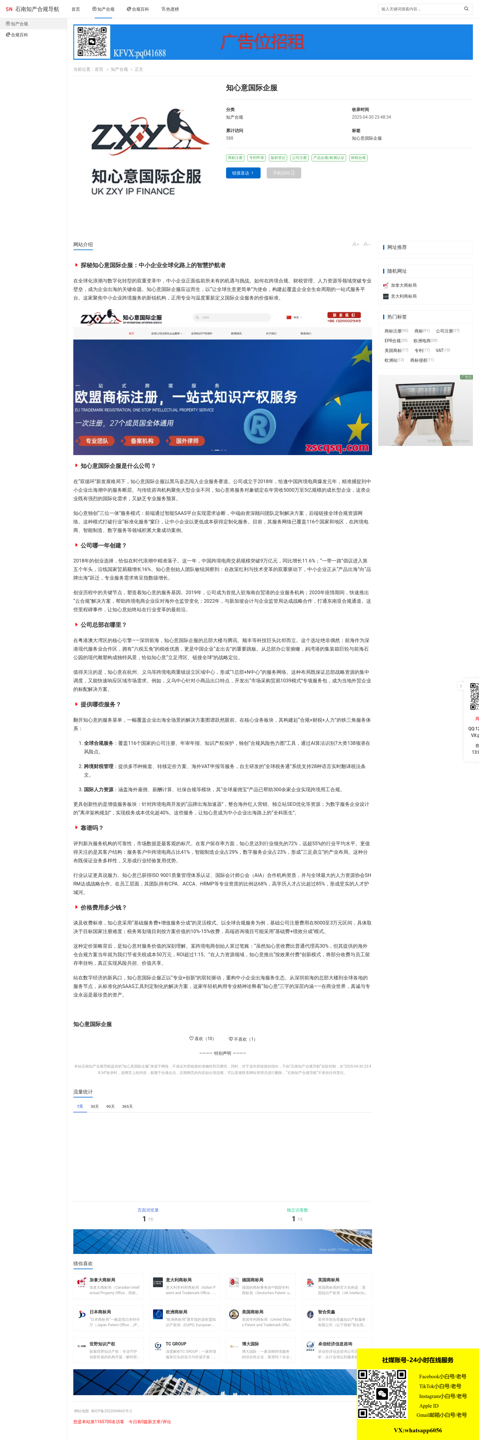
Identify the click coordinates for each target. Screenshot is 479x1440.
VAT (440, 350)
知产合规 (103, 9)
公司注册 (444, 331)
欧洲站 (391, 360)
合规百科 (138, 9)
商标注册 (393, 331)
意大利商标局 (400, 296)
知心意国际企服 (367, 138)
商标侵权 (418, 360)
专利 (419, 350)
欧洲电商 (422, 340)
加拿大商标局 (400, 285)
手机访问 (281, 173)
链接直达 (240, 173)
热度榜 (170, 9)
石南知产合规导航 (37, 9)
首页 (75, 9)
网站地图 (82, 1419)
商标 (419, 331)
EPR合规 (393, 340)
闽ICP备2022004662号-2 (117, 1419)
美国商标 (393, 350)
